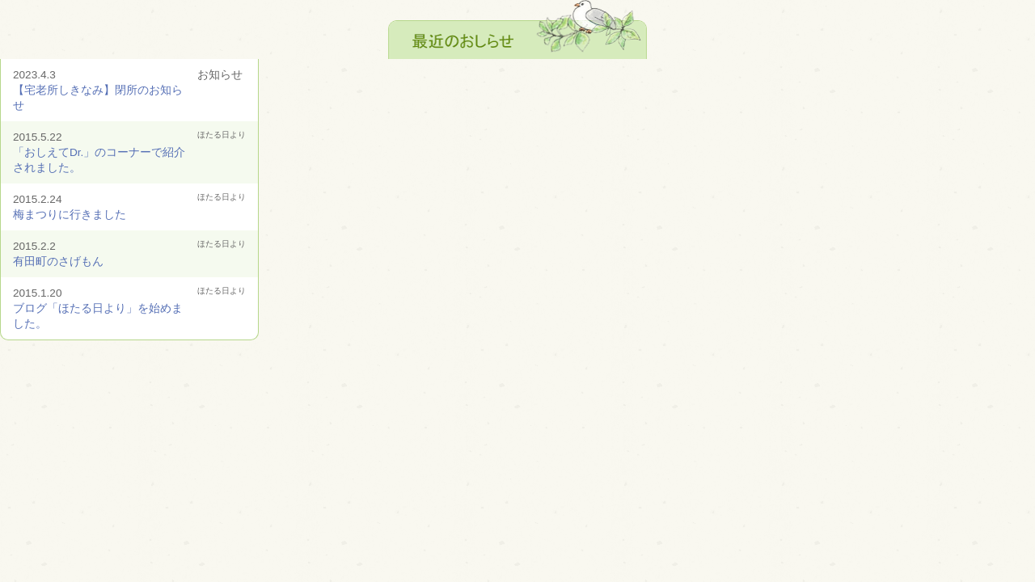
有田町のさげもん (58, 261)
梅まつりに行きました (69, 215)
